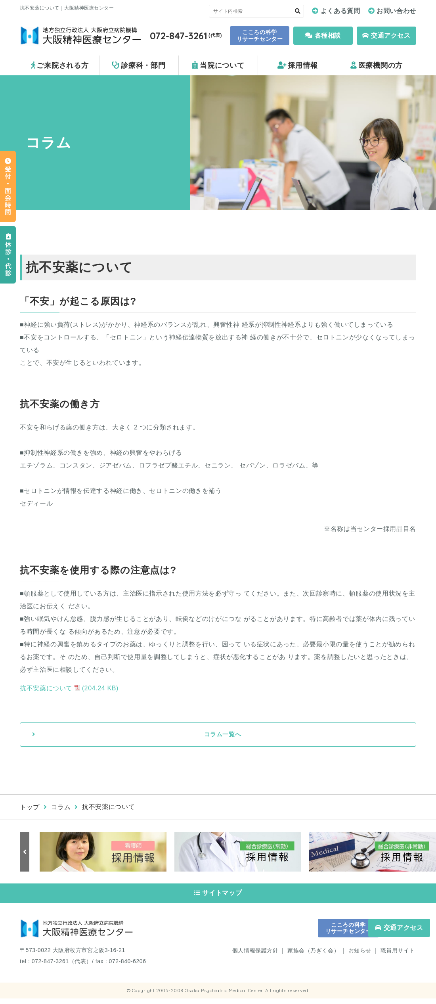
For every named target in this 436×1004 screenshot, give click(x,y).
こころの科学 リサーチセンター (260, 35)
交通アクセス (386, 35)
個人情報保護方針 (255, 956)
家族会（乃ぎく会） (313, 956)
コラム (61, 808)
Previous (26, 852)
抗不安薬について (69, 688)
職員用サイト (398, 956)
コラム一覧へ (223, 735)
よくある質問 (340, 11)
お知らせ (359, 956)
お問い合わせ (396, 11)
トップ (30, 808)
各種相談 (323, 35)
